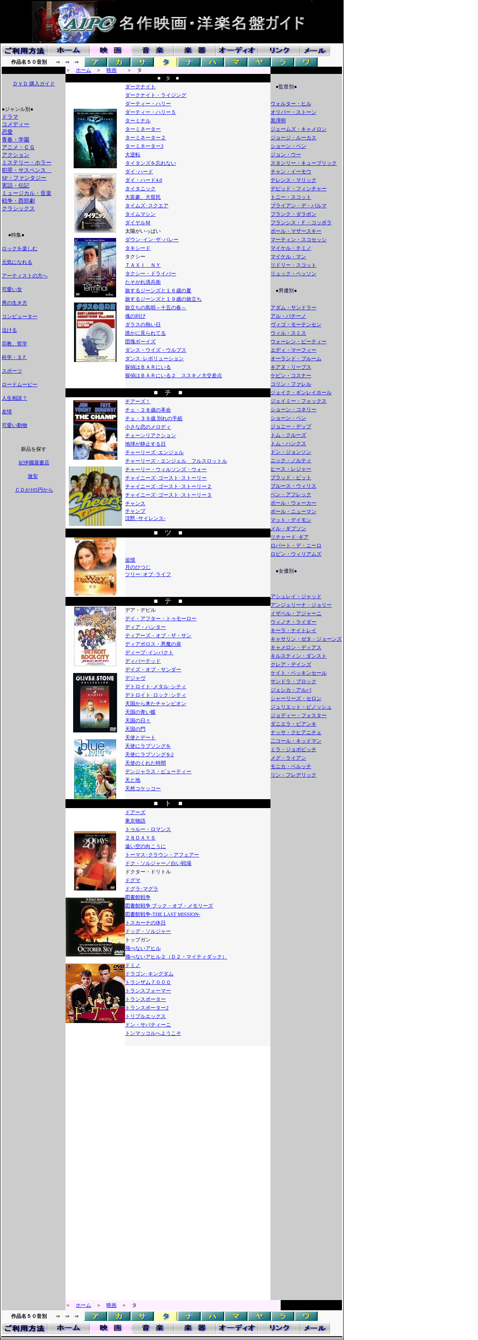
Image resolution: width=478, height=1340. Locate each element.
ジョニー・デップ (290, 427)
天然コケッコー (143, 789)
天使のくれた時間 (145, 763)
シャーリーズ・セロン (296, 698)
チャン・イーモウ (290, 172)
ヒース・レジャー (290, 469)
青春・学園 (15, 139)
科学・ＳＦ (14, 357)
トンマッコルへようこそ (153, 1033)
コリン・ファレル (290, 384)
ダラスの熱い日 (143, 325)
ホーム (83, 70)
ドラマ (10, 116)
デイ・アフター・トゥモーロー (160, 619)
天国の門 (135, 729)
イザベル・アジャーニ (296, 613)
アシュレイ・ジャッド (296, 596)
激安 (33, 476)
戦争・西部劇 (18, 201)
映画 (111, 70)
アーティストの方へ (25, 276)
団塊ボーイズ (140, 342)
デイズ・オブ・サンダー (153, 670)
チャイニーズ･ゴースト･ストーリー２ (168, 486)
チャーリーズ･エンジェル (154, 452)
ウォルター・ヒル (290, 104)
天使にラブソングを (148, 746)
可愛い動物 (14, 425)
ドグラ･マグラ (141, 889)
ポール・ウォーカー (293, 503)
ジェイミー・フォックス (298, 401)
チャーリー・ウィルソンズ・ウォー (166, 469)
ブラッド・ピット (290, 478)
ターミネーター (143, 129)
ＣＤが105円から (33, 490)
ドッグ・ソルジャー (148, 931)
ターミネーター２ (145, 138)
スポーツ (12, 371)
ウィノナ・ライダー (293, 622)
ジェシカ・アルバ (290, 690)
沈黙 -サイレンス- (145, 518)
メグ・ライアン (288, 758)
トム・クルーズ (288, 435)
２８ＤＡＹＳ (140, 838)
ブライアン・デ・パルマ (298, 206)
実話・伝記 (15, 185)
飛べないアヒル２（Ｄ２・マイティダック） (176, 957)
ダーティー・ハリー (148, 104)
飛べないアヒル (143, 948)
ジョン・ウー (285, 155)
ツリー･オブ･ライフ (148, 574)
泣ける (9, 330)
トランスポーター (145, 999)
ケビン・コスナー (290, 376)
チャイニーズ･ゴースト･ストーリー (166, 478)
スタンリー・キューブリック (303, 163)
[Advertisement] (33, 626)
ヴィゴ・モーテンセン (296, 325)
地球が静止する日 (145, 444)
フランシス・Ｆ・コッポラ (301, 223)
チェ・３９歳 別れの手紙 (153, 418)
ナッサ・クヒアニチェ (296, 732)
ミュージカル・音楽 (26, 193)
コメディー (15, 124)
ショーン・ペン (288, 146)
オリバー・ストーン (293, 112)
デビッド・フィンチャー (298, 189)
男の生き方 (14, 303)
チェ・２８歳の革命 (148, 410)
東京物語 (135, 821)
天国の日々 (138, 721)
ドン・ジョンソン (290, 452)
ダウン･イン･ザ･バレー (152, 240)
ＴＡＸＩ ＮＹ (143, 265)
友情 (7, 412)
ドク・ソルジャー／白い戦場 (158, 863)
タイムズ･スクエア (146, 206)
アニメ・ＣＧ (18, 147)
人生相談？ (14, 398)
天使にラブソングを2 (149, 755)
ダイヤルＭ (138, 223)
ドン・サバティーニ (148, 1025)
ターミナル (138, 121)
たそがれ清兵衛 (143, 282)
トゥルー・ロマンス (148, 829)
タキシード (138, 248)
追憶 (130, 560)
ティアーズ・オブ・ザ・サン (158, 636)
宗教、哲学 (14, 344)
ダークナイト (140, 87)
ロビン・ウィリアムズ (296, 554)
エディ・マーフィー (293, 350)
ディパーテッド (143, 661)
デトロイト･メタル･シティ (155, 687)
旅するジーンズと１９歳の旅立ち (163, 299)
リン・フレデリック (293, 775)
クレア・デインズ (290, 664)
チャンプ (135, 511)
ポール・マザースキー (296, 231)
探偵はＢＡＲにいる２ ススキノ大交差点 (173, 376)
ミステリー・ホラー (26, 162)
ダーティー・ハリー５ (150, 112)
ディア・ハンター (145, 627)
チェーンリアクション (150, 435)
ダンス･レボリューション (154, 359)
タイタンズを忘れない (150, 163)
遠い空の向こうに (145, 846)
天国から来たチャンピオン (155, 704)
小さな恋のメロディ (148, 427)
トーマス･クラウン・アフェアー (162, 855)
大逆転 (132, 155)
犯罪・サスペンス (26, 170)
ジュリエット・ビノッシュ (301, 707)
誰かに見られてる (145, 333)
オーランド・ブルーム (296, 359)
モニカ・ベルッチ (290, 766)
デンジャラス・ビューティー (158, 772)
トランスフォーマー (148, 991)
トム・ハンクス (288, 444)
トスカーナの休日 (145, 923)
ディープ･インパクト (149, 653)
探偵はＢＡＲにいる (148, 367)
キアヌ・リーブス (290, 367)
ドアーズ (135, 812)
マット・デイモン (290, 520)
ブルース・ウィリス (293, 486)
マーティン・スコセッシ (298, 240)
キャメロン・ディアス (296, 647)
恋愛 (7, 132)
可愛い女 (12, 289)
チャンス (135, 503)
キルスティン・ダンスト (298, 656)
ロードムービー (19, 384)
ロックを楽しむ (19, 249)
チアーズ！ (138, 401)
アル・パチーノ (288, 316)
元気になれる (17, 262)
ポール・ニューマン (293, 512)
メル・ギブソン (288, 528)
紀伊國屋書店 (33, 463)
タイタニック (140, 189)
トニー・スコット (290, 197)
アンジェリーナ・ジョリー (301, 605)
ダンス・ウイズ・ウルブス (155, 350)
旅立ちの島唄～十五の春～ (155, 308)
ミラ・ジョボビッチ (293, 749)
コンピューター (19, 316)
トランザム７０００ (148, 982)
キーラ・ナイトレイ (293, 630)
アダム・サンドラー (293, 308)
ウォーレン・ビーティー (298, 342)
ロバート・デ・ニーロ (296, 545)
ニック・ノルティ (290, 461)
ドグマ (132, 880)
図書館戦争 (138, 897)
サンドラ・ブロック (293, 681)
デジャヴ (135, 678)
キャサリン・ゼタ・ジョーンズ (306, 639)
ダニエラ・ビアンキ (293, 724)
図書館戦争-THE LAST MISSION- (162, 914)
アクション (15, 155)
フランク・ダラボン (293, 214)
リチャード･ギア (289, 537)
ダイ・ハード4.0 (143, 180)
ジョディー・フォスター (298, 715)
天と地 (132, 780)
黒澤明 (278, 121)
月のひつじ (138, 567)
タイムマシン (140, 214)
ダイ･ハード (139, 172)
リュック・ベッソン (293, 274)
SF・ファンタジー (24, 178)
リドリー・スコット (293, 265)
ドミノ (132, 965)
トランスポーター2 (146, 1008)
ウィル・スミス (288, 333)
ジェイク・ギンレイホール (301, 393)
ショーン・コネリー (293, 410)
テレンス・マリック (293, 180)
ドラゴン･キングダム (149, 974)
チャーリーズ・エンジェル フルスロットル (176, 461)
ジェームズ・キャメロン (298, 129)
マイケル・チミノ (290, 248)
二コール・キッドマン (296, 741)
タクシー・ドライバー (150, 274)
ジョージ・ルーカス (293, 138)
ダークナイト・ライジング (155, 95)
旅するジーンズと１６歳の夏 (158, 291)
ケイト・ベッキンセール (298, 673)
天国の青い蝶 (140, 712)
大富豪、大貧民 (143, 197)
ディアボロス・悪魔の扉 (153, 644)
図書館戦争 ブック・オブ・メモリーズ (169, 906)
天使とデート (140, 738)
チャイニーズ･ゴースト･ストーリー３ (168, 495)
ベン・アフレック (290, 495)
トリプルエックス (145, 1016)
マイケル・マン (288, 257)
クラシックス (18, 208)
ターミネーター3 (144, 146)
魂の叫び (135, 316)
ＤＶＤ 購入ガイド (34, 84)
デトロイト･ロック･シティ (155, 695)
